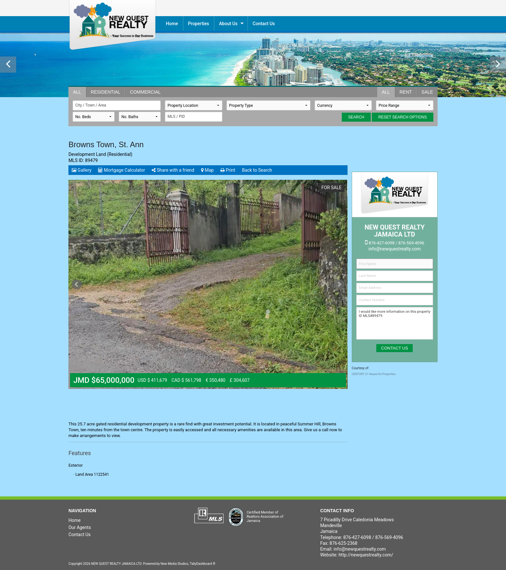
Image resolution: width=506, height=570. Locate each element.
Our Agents (79, 527)
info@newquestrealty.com (360, 549)
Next (339, 284)
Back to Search (257, 170)
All (77, 92)
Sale (427, 92)
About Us (228, 23)
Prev (77, 284)
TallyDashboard (201, 563)
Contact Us (79, 534)
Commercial (145, 92)
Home (172, 23)
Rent (406, 92)
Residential (105, 92)
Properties (198, 23)
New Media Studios (174, 563)
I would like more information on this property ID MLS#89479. (394, 323)
